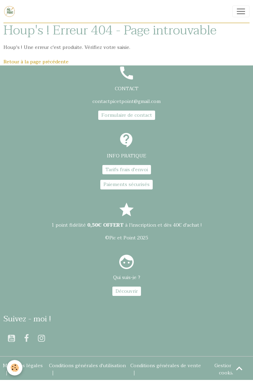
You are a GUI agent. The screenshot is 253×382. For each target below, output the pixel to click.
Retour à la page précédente (36, 62)
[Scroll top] (239, 368)
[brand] (10, 11)
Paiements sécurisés (126, 184)
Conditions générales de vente (165, 366)
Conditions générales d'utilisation (87, 366)
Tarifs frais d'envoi (126, 170)
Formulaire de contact (126, 115)
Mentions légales (23, 366)
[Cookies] (14, 367)
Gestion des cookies (228, 369)
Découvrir (126, 291)
